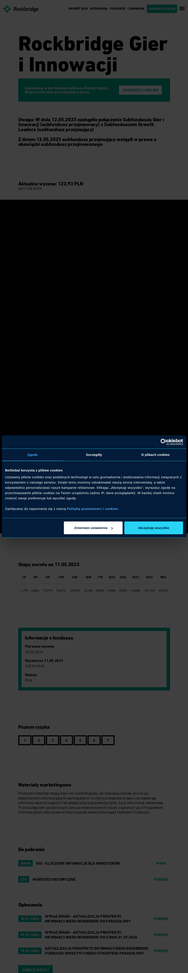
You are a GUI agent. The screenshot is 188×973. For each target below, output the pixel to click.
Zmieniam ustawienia (93, 528)
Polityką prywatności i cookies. (93, 509)
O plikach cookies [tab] (155, 454)
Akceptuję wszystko (153, 528)
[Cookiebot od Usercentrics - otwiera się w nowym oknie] (163, 441)
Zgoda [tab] (32, 454)
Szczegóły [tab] (94, 454)
